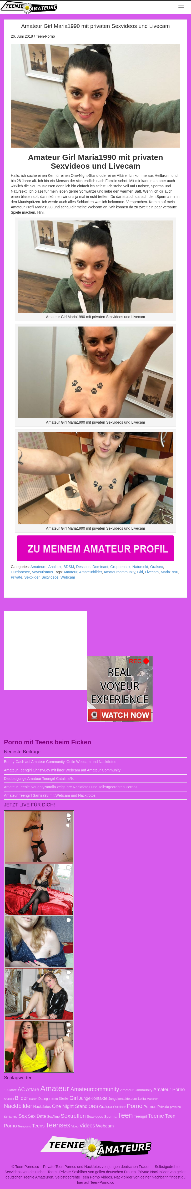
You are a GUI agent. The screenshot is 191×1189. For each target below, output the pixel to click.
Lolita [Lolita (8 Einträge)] (142, 1099)
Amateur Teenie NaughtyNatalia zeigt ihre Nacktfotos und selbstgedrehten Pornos (70, 787)
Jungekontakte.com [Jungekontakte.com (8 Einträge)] (122, 1099)
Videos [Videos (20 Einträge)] (87, 1125)
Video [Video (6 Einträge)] (74, 1126)
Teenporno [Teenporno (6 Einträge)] (24, 1126)
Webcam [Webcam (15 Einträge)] (105, 1125)
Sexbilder (31, 577)
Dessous (83, 567)
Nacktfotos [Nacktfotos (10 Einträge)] (42, 1107)
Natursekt (140, 567)
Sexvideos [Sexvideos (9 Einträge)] (95, 1116)
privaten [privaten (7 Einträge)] (175, 1106)
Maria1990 (169, 572)
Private (16, 577)
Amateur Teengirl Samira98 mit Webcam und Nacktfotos (50, 795)
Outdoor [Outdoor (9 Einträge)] (119, 1107)
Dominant (100, 567)
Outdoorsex (20, 572)
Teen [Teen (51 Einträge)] (125, 1115)
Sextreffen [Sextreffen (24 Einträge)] (73, 1116)
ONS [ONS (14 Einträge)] (93, 1106)
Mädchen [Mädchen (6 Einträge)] (152, 1098)
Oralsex (156, 567)
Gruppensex (120, 567)
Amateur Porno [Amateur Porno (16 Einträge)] (169, 1089)
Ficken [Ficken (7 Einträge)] (53, 1098)
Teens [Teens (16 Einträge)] (38, 1125)
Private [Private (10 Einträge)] (163, 1107)
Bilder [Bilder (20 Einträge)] (21, 1098)
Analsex (54, 567)
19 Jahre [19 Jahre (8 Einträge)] (10, 1090)
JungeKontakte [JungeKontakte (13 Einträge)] (93, 1098)
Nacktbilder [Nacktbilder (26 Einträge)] (18, 1106)
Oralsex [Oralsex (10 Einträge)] (105, 1107)
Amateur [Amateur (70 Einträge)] (54, 1088)
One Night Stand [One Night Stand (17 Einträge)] (69, 1106)
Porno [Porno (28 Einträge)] (134, 1106)
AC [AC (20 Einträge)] (21, 1089)
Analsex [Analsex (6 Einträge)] (9, 1098)
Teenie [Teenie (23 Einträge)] (156, 1116)
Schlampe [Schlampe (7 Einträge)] (11, 1116)
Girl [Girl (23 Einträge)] (73, 1098)
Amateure (39, 567)
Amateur (70, 572)
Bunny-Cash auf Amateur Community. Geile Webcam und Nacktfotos (60, 762)
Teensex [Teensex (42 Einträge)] (58, 1125)
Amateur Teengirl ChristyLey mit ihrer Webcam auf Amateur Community (62, 770)
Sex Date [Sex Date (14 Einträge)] (37, 1116)
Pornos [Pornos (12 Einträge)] (149, 1106)
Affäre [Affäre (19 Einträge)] (32, 1089)
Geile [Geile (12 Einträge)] (63, 1098)
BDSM (68, 567)
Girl (140, 572)
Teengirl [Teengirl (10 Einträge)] (140, 1116)
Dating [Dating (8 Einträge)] (43, 1099)
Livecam (152, 572)
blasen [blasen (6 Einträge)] (33, 1098)
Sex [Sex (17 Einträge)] (22, 1116)
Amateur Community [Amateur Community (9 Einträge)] (136, 1090)
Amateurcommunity (119, 572)
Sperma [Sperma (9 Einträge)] (110, 1116)
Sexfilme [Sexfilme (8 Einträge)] (53, 1116)
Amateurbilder (90, 572)
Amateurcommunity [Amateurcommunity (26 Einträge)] (95, 1089)
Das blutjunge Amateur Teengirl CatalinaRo (39, 778)
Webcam (68, 577)
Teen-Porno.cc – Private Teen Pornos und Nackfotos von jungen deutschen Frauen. (83, 1167)
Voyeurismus (42, 572)
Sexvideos (50, 577)
